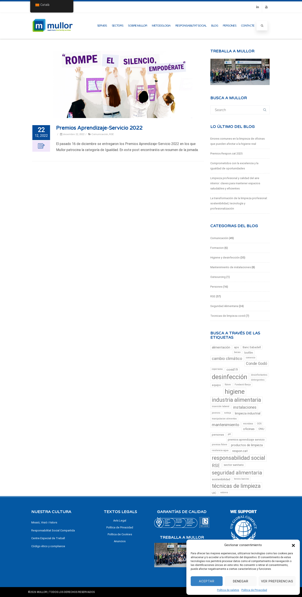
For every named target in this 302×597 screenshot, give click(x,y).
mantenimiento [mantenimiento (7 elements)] (225, 424)
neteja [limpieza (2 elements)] (227, 412)
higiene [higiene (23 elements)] (235, 391)
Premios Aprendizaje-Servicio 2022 (99, 128)
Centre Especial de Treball (48, 538)
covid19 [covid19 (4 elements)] (232, 370)
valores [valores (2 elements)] (224, 492)
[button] (293, 545)
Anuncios (120, 541)
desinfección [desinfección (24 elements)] (229, 377)
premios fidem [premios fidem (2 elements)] (219, 444)
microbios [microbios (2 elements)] (248, 423)
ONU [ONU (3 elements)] (261, 428)
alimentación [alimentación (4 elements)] (221, 347)
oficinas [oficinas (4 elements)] (249, 429)
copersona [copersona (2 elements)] (217, 369)
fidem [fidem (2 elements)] (228, 384)
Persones (229, 25)
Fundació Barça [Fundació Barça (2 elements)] (243, 384)
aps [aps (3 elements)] (236, 347)
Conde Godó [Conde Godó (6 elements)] (256, 363)
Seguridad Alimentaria (224, 306)
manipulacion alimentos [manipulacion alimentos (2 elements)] (224, 418)
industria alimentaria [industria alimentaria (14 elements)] (236, 400)
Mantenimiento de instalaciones (230, 267)
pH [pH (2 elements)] (229, 434)
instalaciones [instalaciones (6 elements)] (244, 407)
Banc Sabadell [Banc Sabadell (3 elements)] (252, 347)
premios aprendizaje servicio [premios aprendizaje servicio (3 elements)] (246, 439)
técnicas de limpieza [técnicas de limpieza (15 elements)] (236, 486)
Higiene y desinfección (225, 257)
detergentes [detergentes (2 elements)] (257, 379)
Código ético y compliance (48, 546)
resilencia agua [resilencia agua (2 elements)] (220, 450)
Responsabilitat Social (190, 25)
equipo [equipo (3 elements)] (216, 385)
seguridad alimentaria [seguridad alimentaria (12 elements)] (237, 473)
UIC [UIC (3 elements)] (214, 493)
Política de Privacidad (254, 590)
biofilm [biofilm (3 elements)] (248, 352)
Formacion (217, 247)
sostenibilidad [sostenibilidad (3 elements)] (221, 479)
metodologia (161, 25)
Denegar (240, 581)
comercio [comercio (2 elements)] (250, 357)
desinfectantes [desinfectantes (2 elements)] (259, 374)
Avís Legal (119, 520)
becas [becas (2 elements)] (237, 352)
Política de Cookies (120, 534)
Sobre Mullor (137, 25)
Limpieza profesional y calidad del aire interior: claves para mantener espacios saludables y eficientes (235, 183)
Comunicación (99, 134)
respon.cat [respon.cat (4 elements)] (240, 451)
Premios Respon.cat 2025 (226, 153)
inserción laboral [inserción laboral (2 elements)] (220, 406)
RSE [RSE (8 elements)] (216, 465)
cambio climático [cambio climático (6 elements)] (227, 358)
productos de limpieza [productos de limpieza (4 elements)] (247, 445)
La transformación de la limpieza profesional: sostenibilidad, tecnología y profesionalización (238, 203)
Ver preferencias (277, 581)
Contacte (247, 25)
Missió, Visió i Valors (44, 522)
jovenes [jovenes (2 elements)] (216, 412)
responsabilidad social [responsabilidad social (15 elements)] (238, 458)
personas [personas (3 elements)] (218, 434)
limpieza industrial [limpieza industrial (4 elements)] (247, 413)
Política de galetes (228, 590)
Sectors (117, 25)
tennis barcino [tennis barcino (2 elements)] (241, 478)
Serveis (102, 25)
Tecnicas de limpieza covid (227, 315)
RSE (111, 134)
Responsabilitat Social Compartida (53, 530)
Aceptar (206, 581)
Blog (214, 25)
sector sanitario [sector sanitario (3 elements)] (234, 464)
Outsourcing (218, 277)
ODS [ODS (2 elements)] (259, 423)
